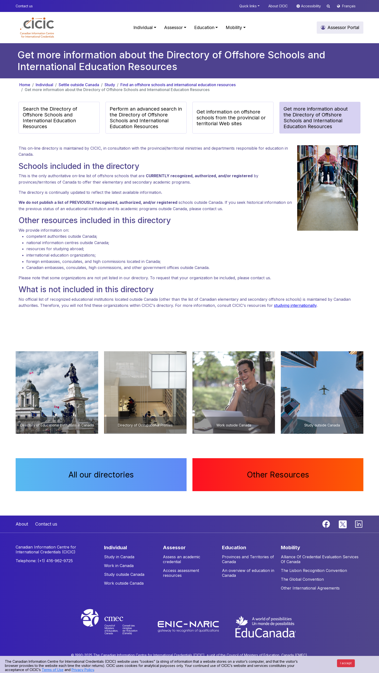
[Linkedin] (358, 523)
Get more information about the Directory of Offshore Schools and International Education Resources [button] (316, 117)
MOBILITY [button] (290, 547)
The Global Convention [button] (302, 579)
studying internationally (295, 305)
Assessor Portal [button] (343, 27)
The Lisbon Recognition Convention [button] (314, 570)
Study (110, 84)
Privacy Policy (83, 670)
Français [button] (349, 6)
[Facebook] (327, 523)
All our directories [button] (101, 474)
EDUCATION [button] (234, 547)
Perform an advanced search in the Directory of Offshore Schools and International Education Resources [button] (146, 117)
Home (24, 84)
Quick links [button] (248, 6)
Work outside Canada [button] (124, 583)
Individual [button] (143, 27)
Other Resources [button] (278, 474)
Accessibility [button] (311, 6)
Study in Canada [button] (119, 556)
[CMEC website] (115, 626)
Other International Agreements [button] (310, 588)
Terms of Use (52, 670)
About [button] (22, 524)
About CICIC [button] (278, 6)
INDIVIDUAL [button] (115, 547)
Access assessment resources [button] (181, 573)
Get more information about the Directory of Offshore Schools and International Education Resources (117, 89)
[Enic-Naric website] (189, 626)
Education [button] (204, 27)
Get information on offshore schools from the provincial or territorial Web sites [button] (231, 117)
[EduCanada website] (265, 626)
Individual (44, 84)
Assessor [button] (173, 27)
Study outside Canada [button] (124, 574)
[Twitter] (343, 523)
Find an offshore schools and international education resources (178, 84)
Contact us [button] (24, 6)
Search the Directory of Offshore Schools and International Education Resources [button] (50, 117)
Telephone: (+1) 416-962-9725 (44, 560)
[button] (37, 27)
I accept (346, 663)
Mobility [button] (234, 27)
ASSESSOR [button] (174, 547)
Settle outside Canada (79, 84)
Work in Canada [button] (119, 565)
